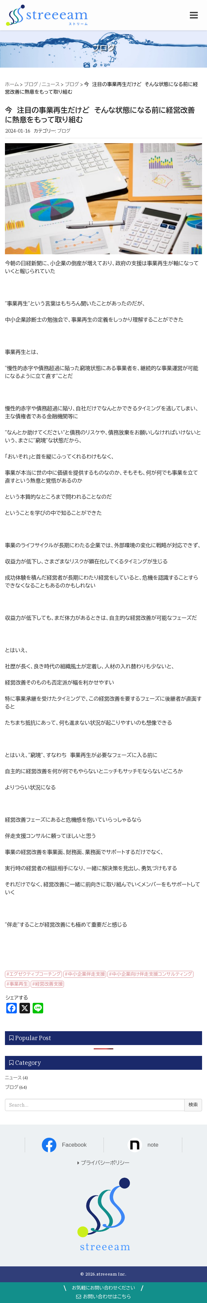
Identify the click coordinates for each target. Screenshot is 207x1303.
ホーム (12, 84)
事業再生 (19, 984)
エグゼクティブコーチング (35, 974)
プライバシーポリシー (103, 1163)
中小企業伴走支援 (86, 974)
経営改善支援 (49, 984)
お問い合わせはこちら (103, 1296)
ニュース (13, 1078)
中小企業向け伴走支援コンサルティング (152, 974)
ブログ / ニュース (42, 84)
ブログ (72, 84)
